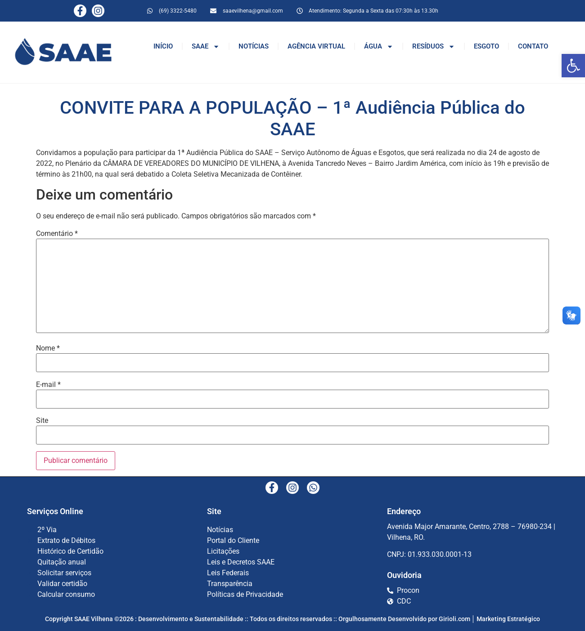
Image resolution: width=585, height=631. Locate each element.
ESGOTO (486, 46)
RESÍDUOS (433, 46)
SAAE (206, 46)
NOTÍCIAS (253, 46)
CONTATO (533, 46)
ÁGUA (378, 46)
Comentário (57, 233)
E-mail (48, 384)
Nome (48, 348)
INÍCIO (163, 46)
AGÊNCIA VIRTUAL (316, 46)
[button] (573, 65)
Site (42, 420)
